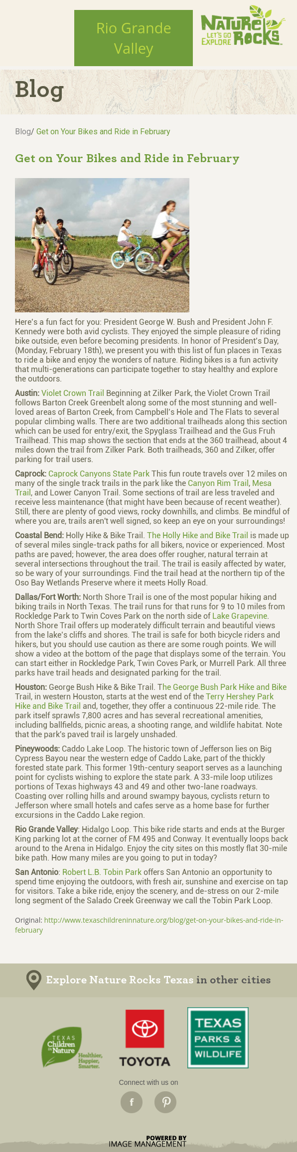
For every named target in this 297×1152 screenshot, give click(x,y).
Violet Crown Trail (73, 393)
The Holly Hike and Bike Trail (197, 535)
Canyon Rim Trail (218, 483)
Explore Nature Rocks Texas (120, 980)
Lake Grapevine (239, 616)
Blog (23, 131)
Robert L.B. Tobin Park (102, 872)
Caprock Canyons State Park (98, 474)
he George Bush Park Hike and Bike (224, 687)
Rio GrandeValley (133, 38)
